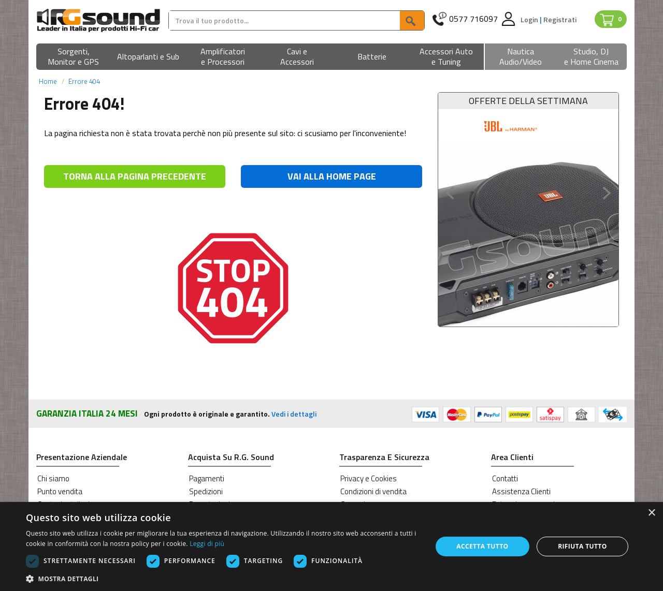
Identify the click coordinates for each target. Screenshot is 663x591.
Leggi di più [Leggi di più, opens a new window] (207, 543)
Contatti (505, 478)
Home (48, 81)
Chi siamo (53, 478)
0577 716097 (473, 19)
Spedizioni (206, 491)
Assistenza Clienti (521, 491)
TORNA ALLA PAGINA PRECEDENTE (134, 176)
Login (530, 19)
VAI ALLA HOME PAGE (331, 176)
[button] (73, 57)
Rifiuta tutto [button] (582, 546)
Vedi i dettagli (293, 413)
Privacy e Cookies (368, 478)
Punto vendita (59, 491)
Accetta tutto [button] (482, 546)
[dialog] (331, 546)
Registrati (559, 19)
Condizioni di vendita (373, 491)
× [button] (651, 513)
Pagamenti (206, 478)
